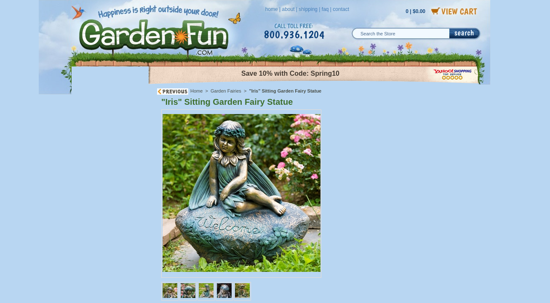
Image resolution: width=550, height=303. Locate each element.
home (271, 9)
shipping (308, 9)
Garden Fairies (226, 90)
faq (325, 9)
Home (196, 90)
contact (341, 9)
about (288, 9)
